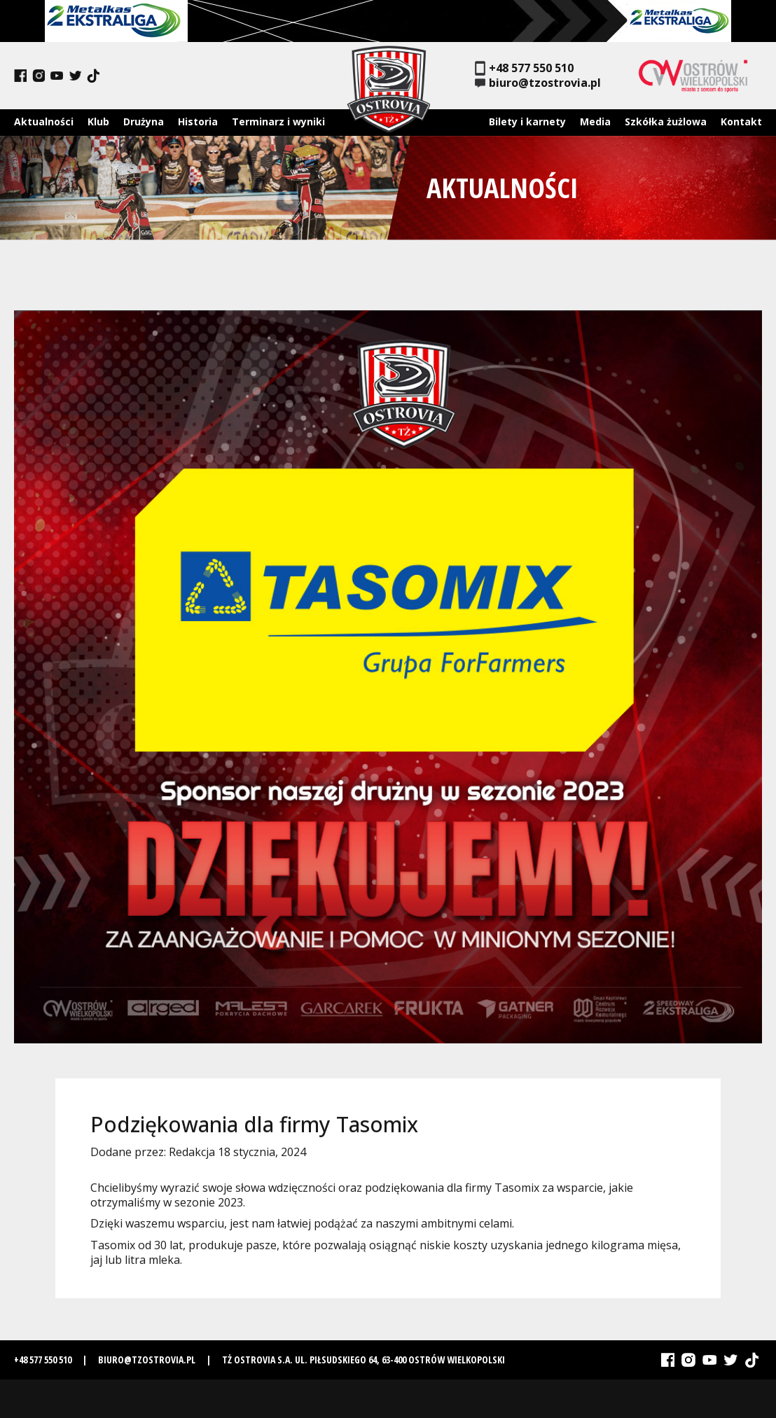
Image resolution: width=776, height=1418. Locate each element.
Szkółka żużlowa (666, 121)
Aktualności (44, 121)
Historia (198, 121)
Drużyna (143, 121)
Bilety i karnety (527, 121)
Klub (98, 121)
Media (595, 121)
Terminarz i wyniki (278, 121)
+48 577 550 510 (524, 68)
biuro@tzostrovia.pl (538, 83)
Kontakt (741, 121)
